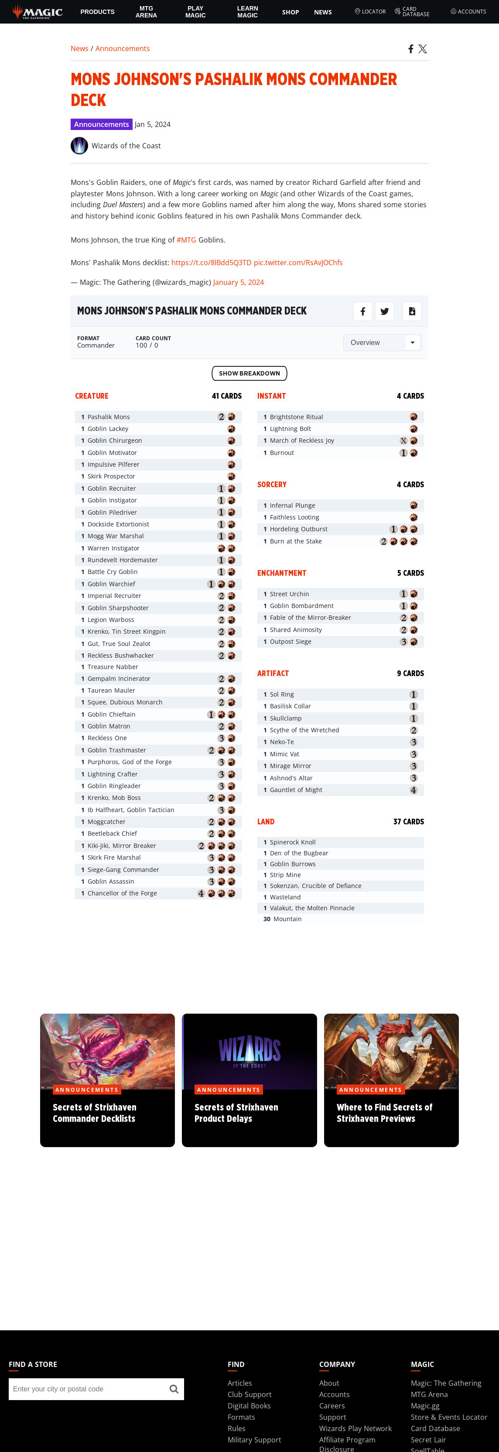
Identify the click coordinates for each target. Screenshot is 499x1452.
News (323, 12)
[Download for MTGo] (412, 311)
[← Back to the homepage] (38, 11)
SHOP (290, 12)
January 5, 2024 (238, 282)
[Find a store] (174, 1389)
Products (97, 11)
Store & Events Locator (449, 1417)
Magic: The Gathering (446, 1383)
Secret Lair (428, 1440)
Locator (370, 12)
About (329, 1383)
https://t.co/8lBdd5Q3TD (211, 262)
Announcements (123, 48)
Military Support (254, 1440)
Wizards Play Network (355, 1428)
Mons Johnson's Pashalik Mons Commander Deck (192, 311)
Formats (241, 1417)
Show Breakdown (249, 373)
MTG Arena (146, 12)
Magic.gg (425, 1406)
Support (332, 1417)
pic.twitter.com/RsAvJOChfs (298, 262)
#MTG (186, 240)
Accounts (468, 12)
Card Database (412, 12)
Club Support (250, 1394)
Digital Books (249, 1406)
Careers (332, 1406)
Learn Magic (247, 12)
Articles (240, 1383)
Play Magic (195, 12)
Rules (237, 1428)
